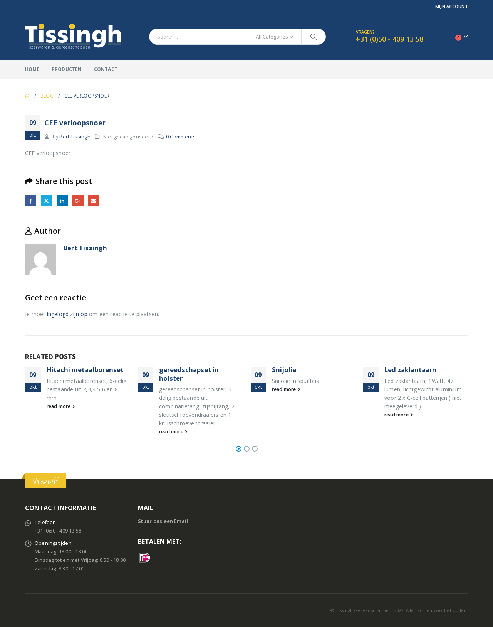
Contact (105, 69)
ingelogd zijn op (67, 314)
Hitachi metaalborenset (85, 369)
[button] (239, 448)
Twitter (46, 200)
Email (93, 200)
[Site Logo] (73, 36)
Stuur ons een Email (163, 521)
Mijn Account (451, 6)
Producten (67, 69)
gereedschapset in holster (189, 374)
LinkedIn (62, 200)
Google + (77, 200)
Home (32, 69)
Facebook (30, 200)
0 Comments (181, 136)
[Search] (313, 36)
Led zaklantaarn (410, 369)
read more (61, 406)
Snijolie (284, 369)
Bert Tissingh (75, 136)
